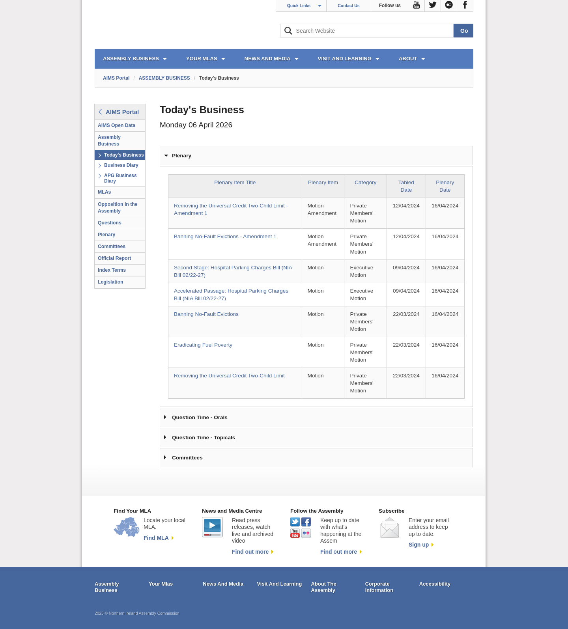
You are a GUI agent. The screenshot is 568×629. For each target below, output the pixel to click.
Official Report (114, 258)
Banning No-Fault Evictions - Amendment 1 (225, 236)
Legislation (110, 282)
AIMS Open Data (116, 125)
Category (365, 182)
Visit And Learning (279, 584)
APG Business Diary (120, 178)
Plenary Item (323, 182)
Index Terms (112, 270)
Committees (111, 246)
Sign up (419, 544)
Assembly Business (109, 140)
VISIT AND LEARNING (345, 59)
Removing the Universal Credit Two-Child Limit (229, 376)
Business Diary (121, 165)
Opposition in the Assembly (118, 208)
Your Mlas (161, 584)
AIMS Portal (116, 78)
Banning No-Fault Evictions (206, 314)
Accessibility (435, 584)
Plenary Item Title (235, 182)
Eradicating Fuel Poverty (203, 345)
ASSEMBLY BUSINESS (131, 59)
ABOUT (408, 59)
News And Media (223, 584)
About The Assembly (323, 587)
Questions (109, 223)
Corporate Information (379, 587)
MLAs (104, 192)
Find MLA (156, 538)
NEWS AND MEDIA (268, 59)
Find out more (250, 552)
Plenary (106, 234)
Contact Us (348, 5)
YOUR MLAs (201, 59)
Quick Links (299, 5)
